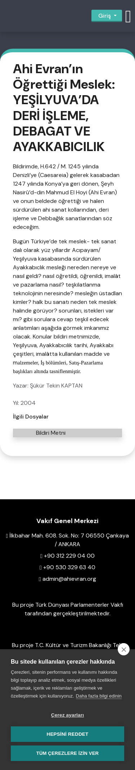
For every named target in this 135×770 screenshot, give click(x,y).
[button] (128, 16)
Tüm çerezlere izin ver (67, 753)
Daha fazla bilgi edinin (99, 696)
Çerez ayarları (67, 715)
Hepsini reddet (67, 734)
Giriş (104, 15)
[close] (124, 649)
